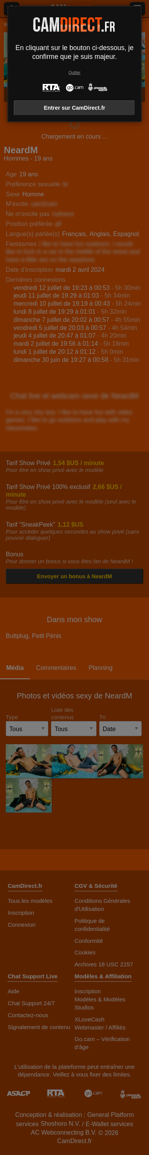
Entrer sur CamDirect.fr (74, 108)
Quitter (74, 72)
